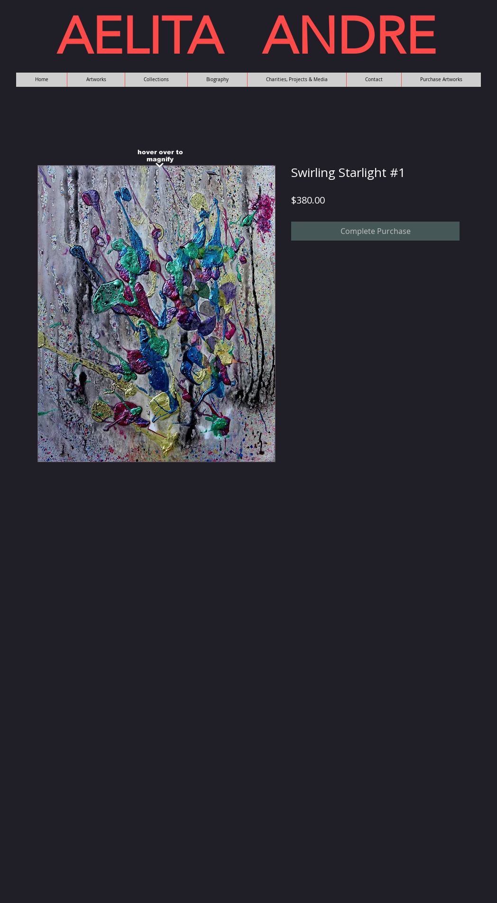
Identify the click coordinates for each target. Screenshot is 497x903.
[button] (96, 80)
